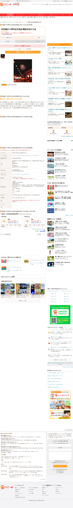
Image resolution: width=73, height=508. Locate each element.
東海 (23, 17)
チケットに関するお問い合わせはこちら (60, 469)
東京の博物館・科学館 (27, 448)
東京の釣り (23, 436)
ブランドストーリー (59, 487)
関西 (35, 17)
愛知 (25, 17)
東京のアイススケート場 (19, 451)
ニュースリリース (18, 493)
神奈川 (15, 17)
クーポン (23, 41)
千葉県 (66, 362)
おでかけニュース (53, 14)
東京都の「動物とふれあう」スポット (56, 375)
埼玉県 (63, 362)
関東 (10, 17)
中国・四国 (45, 17)
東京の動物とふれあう (19, 440)
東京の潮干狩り (28, 451)
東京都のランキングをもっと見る (60, 359)
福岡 (54, 17)
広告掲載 (16, 491)
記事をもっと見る (23, 300)
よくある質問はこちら (60, 470)
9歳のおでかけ (66, 301)
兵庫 (41, 17)
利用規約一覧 (17, 489)
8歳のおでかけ (53, 301)
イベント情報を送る (6, 37)
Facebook (17, 495)
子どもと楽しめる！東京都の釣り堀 (55, 384)
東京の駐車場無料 (21, 443)
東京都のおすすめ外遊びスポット (55, 387)
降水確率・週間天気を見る (38, 229)
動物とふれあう (61, 4)
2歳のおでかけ (53, 293)
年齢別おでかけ (41, 14)
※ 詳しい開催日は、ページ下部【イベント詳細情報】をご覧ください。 (16, 32)
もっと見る (42, 479)
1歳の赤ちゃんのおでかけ (66, 291)
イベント (10, 14)
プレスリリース (58, 493)
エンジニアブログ (45, 495)
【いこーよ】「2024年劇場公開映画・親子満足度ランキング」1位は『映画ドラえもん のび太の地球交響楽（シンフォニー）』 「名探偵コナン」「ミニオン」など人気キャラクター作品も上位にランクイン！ (26, 476)
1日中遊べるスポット (69, 4)
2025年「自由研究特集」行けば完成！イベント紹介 (10, 458)
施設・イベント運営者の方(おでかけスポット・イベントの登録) (19, 462)
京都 (39, 17)
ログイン (70, 1)
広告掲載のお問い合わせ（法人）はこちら (60, 462)
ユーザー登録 (3, 462)
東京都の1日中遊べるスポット (54, 381)
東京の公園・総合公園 (38, 443)
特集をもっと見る (69, 215)
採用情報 (43, 493)
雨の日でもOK (55, 4)
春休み (50, 4)
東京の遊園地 (3, 436)
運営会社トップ (45, 487)
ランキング (31, 14)
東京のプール (33, 436)
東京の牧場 (28, 436)
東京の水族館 (40, 448)
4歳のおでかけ (53, 296)
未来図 (57, 489)
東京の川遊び (3, 444)
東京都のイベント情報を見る (23, 52)
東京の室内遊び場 (13, 448)
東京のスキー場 (11, 451)
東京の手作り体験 (11, 440)
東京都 (70, 362)
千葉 (18, 17)
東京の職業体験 (33, 440)
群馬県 (59, 362)
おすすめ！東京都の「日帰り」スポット (56, 372)
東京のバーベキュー (16, 436)
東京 (13, 17)
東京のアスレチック (29, 443)
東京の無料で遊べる (13, 443)
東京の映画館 (19, 448)
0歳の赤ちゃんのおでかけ (53, 291)
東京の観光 (38, 436)
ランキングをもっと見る (67, 366)
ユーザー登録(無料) (64, 1)
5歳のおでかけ (66, 296)
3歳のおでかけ (66, 293)
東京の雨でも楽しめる (5, 448)
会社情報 (57, 491)
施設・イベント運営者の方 (20, 487)
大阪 (37, 17)
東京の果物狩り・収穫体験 (6, 452)
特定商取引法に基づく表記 (20, 497)
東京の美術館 (34, 448)
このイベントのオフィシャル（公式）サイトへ (20, 174)
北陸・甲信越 (29, 17)
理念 (43, 489)
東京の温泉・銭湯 (4, 451)
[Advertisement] (23, 112)
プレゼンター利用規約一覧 (33, 487)
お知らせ (38, 41)
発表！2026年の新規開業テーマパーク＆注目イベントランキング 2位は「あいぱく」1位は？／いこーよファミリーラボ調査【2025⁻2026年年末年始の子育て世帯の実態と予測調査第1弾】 (25, 467)
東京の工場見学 (4, 440)
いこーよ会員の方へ (60, 472)
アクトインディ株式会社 (56, 485)
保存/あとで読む (55, 1)
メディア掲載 (30, 493)
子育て (62, 14)
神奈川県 (60, 364)
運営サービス (44, 491)
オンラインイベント (20, 14)
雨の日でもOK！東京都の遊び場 (54, 378)
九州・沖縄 (51, 17)
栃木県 (55, 362)
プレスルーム (30, 491)
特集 (70, 14)
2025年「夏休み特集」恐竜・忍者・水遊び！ (9, 456)
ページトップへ (68, 429)
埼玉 (20, 17)
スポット (3, 14)
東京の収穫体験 (27, 440)
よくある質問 (30, 489)
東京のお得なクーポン (5, 443)
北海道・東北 (2, 17)
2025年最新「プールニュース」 (25, 456)
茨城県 (51, 362)
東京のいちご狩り (34, 451)
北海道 (7, 17)
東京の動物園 (9, 436)
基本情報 (8, 41)
